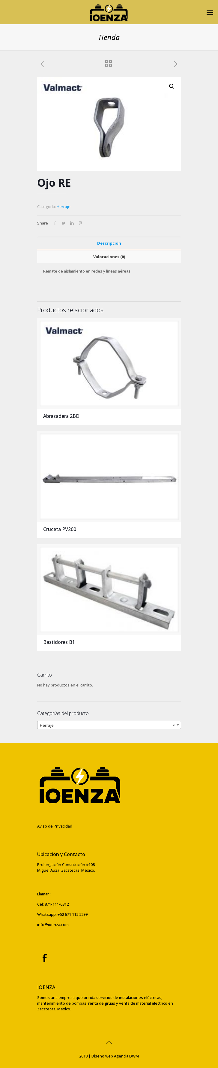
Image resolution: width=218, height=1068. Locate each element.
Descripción (109, 243)
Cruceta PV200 (59, 529)
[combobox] (109, 725)
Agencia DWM (126, 1056)
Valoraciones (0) (109, 256)
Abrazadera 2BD (61, 416)
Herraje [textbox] (107, 725)
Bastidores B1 (59, 642)
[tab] (109, 243)
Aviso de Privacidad (54, 826)
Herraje (63, 206)
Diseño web (102, 1056)
